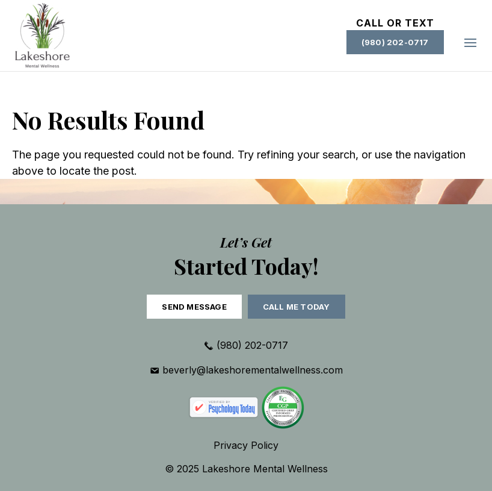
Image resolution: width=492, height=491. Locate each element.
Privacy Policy (246, 445)
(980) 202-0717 (395, 42)
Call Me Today (296, 306)
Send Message (194, 306)
